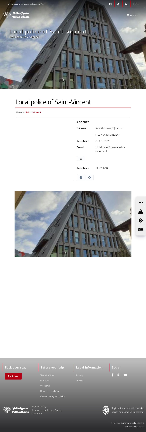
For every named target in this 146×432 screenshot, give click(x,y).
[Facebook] (113, 375)
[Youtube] (125, 375)
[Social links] (118, 3)
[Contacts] (110, 3)
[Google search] (126, 3)
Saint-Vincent (33, 112)
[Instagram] (118, 375)
